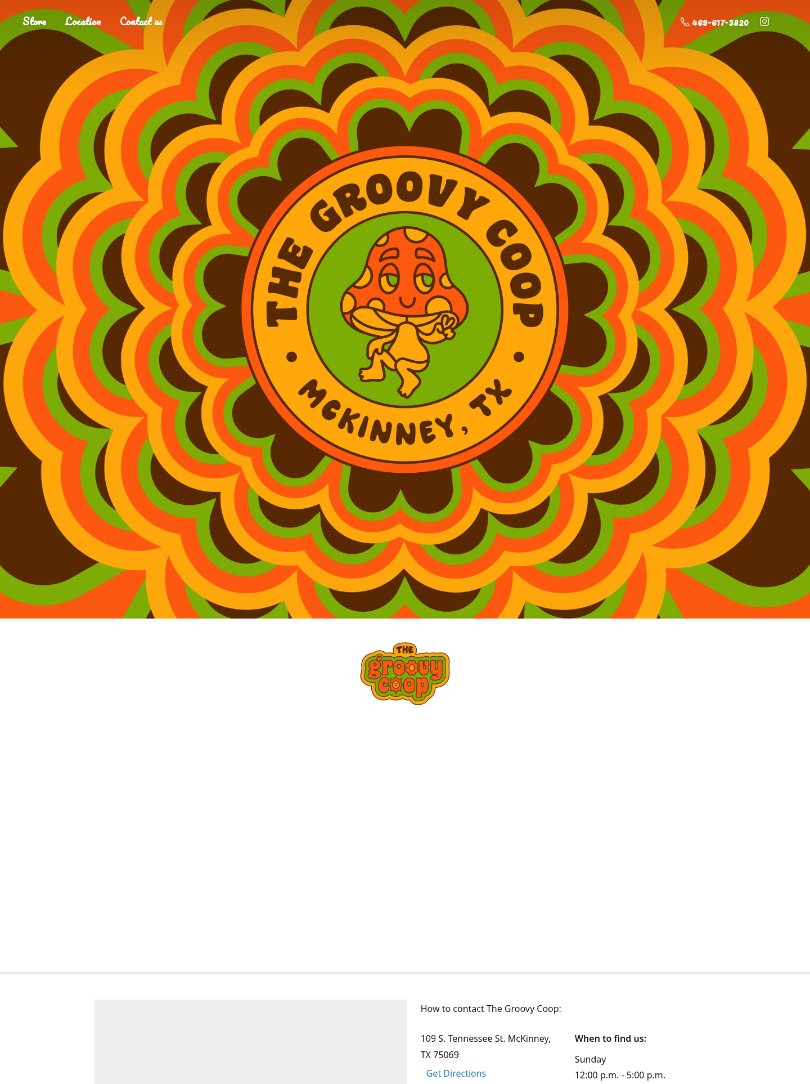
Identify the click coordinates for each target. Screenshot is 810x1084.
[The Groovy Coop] (405, 674)
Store (34, 21)
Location (83, 21)
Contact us (141, 21)
